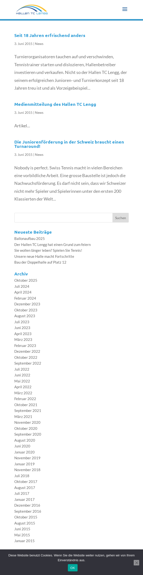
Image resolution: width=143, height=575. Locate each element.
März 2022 (23, 393)
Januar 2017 (24, 499)
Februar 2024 (25, 298)
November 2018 (27, 469)
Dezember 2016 (27, 505)
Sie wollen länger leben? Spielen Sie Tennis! (48, 250)
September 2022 (27, 363)
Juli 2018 (21, 476)
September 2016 (27, 511)
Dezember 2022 (27, 351)
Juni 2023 (22, 327)
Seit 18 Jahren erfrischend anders (49, 35)
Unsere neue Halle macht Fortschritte (44, 256)
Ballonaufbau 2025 (29, 238)
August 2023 (24, 316)
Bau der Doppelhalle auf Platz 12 (40, 262)
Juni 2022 (22, 375)
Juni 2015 (22, 529)
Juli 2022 (21, 369)
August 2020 (24, 440)
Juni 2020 (22, 446)
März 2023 (23, 339)
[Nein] (136, 563)
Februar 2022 (25, 398)
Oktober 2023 (25, 310)
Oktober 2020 (25, 428)
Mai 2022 (22, 381)
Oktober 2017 (25, 481)
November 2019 (27, 458)
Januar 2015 (24, 541)
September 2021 (27, 410)
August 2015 (24, 523)
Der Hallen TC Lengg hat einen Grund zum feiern (52, 244)
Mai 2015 (22, 535)
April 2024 (23, 292)
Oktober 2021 (25, 404)
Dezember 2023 (27, 304)
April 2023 (23, 333)
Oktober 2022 (25, 357)
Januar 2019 (24, 464)
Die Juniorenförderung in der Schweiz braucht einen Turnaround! (69, 144)
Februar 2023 (25, 345)
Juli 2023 (21, 322)
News (39, 44)
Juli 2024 (21, 286)
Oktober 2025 (25, 280)
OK (72, 568)
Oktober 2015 (25, 517)
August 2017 (24, 487)
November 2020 (27, 422)
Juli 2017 (21, 493)
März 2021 (23, 416)
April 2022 (23, 387)
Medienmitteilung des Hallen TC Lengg (55, 104)
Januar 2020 (24, 452)
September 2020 (27, 434)
